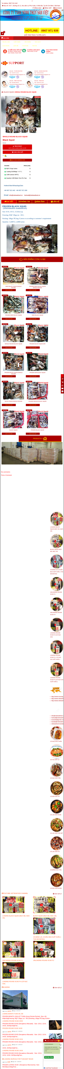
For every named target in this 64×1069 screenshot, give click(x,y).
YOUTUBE (25, 45)
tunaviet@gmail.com (33, 1045)
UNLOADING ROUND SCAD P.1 (12, 903)
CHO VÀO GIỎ (17, 152)
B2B (8, 1004)
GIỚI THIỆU (17, 42)
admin (9, 953)
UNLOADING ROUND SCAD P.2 (43, 903)
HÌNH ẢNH (39, 202)
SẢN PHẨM (27, 42)
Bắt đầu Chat (49, 1057)
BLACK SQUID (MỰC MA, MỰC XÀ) (44, 858)
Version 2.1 (60, 1068)
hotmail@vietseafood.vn (32, 195)
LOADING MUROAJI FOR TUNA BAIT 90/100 (17, 1001)
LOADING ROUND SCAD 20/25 (12, 963)
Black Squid (9, 92)
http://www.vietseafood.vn (33, 1062)
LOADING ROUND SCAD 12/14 (12, 982)
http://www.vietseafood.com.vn (34, 1064)
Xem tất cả (57, 836)
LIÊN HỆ (15, 45)
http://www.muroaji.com (32, 1060)
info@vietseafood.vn (16, 195)
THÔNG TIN (24, 202)
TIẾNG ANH (36, 8)
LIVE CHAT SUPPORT (54, 1041)
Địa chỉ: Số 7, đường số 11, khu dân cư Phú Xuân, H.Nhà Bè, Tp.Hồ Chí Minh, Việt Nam (31, 5)
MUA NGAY (57, 8)
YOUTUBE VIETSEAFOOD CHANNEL (15, 836)
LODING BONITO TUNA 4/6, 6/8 (12, 956)
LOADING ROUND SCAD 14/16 (12, 993)
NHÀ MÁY (38, 42)
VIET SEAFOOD (20, 1067)
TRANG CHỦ (6, 42)
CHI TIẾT (8, 202)
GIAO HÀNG (6, 45)
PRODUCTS (37, 381)
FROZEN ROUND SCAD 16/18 (12, 971)
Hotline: (9, 3)
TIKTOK (34, 45)
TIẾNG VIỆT (47, 8)
